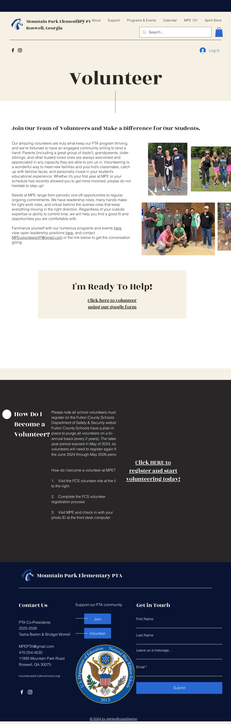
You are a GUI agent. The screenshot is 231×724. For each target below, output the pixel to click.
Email (140, 667)
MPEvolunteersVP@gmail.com (37, 237)
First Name (144, 619)
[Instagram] (20, 50)
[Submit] (179, 688)
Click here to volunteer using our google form (112, 303)
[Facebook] (13, 50)
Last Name (144, 635)
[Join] (97, 619)
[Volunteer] (97, 633)
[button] (219, 32)
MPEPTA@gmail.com (36, 646)
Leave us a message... (154, 650)
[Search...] (175, 32)
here (117, 228)
